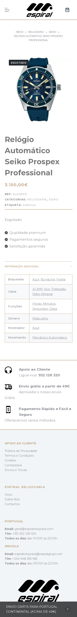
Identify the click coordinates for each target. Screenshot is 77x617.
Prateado (59, 289)
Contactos (12, 504)
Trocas (22, 470)
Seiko (53, 199)
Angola (29, 205)
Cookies (10, 460)
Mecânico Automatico (49, 337)
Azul (35, 279)
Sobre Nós (12, 499)
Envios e (11, 470)
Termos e (12, 455)
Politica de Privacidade (21, 451)
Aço (47, 289)
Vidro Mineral (42, 294)
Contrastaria (13, 465)
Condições (26, 455)
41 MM (37, 289)
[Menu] (7, 9)
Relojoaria (37, 199)
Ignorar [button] (68, 609)
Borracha (48, 279)
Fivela (61, 279)
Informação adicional (38, 266)
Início (8, 494)
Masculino (40, 318)
